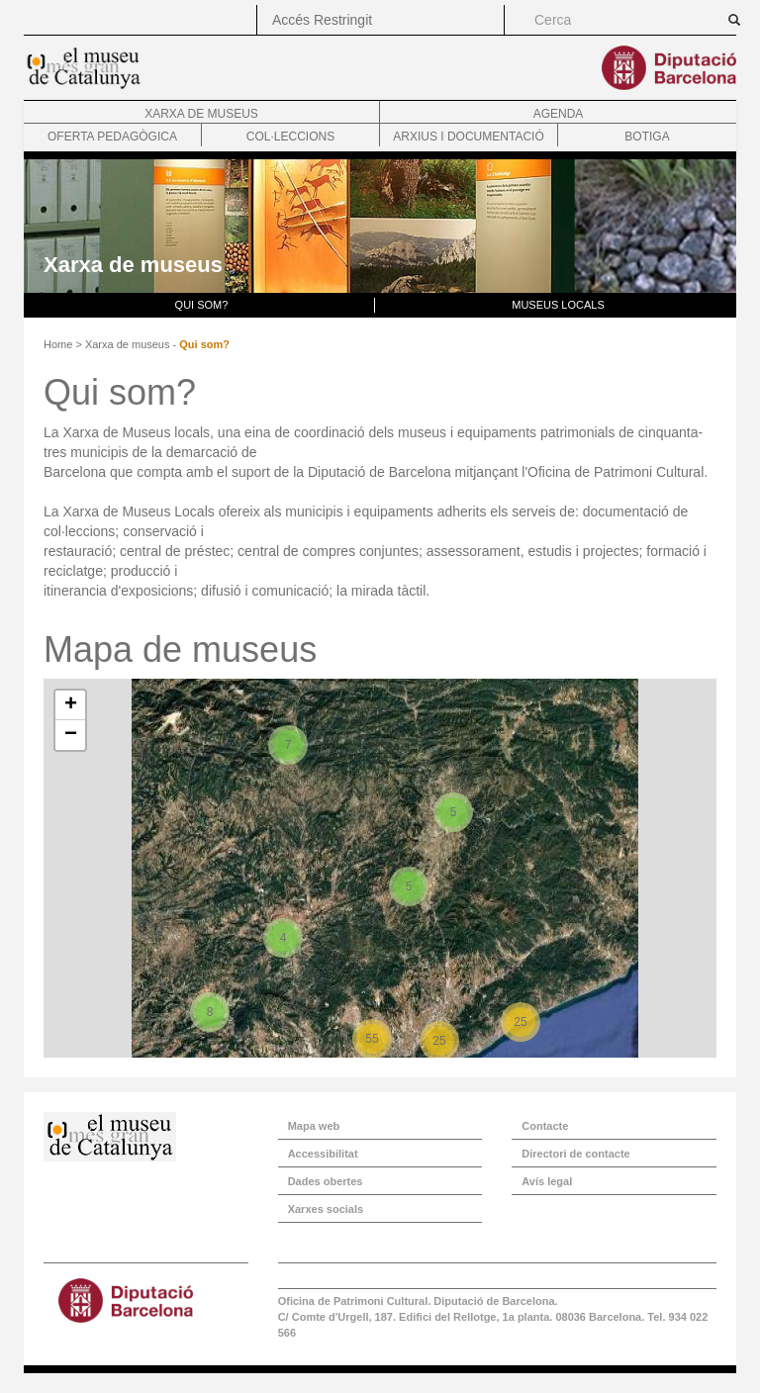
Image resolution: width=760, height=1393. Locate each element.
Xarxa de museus (201, 114)
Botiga (646, 136)
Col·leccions (290, 136)
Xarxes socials (325, 1209)
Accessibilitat (323, 1154)
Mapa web (314, 1126)
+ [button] (70, 705)
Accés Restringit (322, 20)
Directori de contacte (575, 1154)
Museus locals (558, 305)
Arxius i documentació (468, 136)
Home (58, 344)
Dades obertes (325, 1181)
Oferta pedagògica (112, 136)
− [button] (70, 735)
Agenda (558, 114)
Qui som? (202, 305)
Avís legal (547, 1181)
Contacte (545, 1126)
